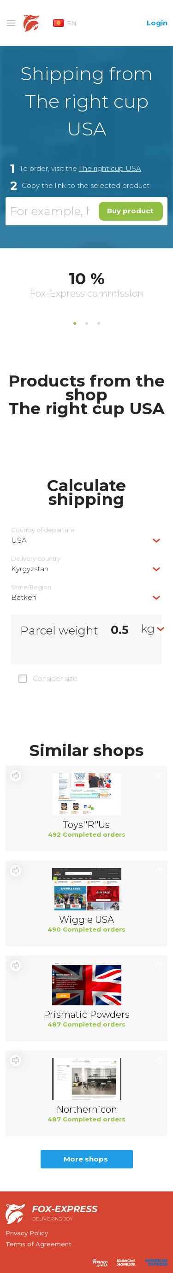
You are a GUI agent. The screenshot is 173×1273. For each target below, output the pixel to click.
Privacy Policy (27, 1233)
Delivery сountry (35, 559)
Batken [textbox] (23, 597)
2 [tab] (87, 323)
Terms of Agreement (39, 1244)
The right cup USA (110, 168)
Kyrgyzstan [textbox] (29, 568)
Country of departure (43, 530)
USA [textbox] (19, 540)
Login (157, 22)
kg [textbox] (148, 628)
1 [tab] (75, 323)
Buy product (130, 210)
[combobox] (86, 540)
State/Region (31, 587)
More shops (86, 1159)
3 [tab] (99, 323)
